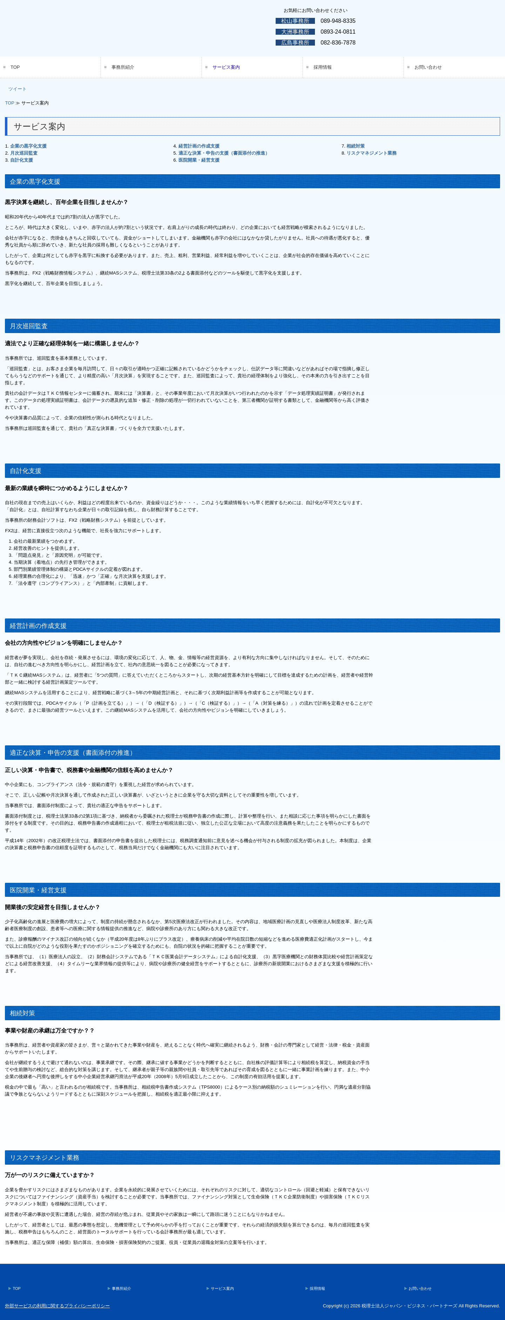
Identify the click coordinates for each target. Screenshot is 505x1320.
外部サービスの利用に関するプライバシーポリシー (57, 1305)
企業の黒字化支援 (28, 146)
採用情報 (323, 67)
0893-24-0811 (338, 32)
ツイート (17, 89)
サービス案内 (226, 67)
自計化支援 (21, 160)
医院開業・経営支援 (199, 160)
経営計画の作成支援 (199, 146)
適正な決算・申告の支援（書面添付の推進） (224, 153)
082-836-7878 (338, 43)
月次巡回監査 (24, 153)
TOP (15, 67)
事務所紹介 (123, 67)
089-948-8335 (338, 21)
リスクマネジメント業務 (371, 153)
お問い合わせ (428, 67)
